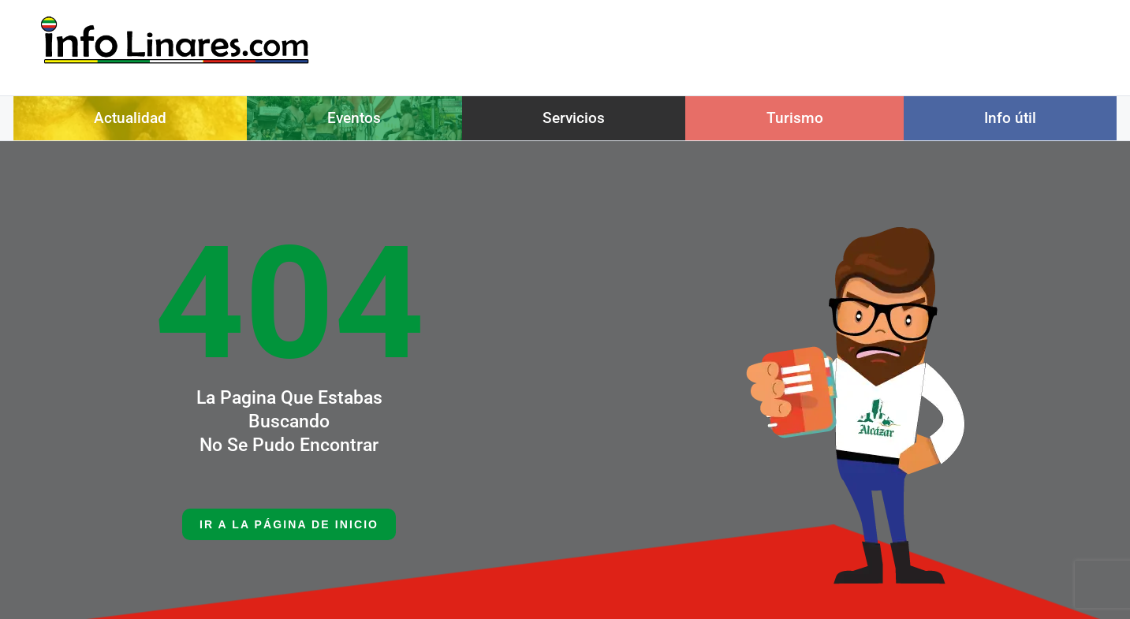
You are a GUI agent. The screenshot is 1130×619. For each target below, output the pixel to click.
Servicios (574, 118)
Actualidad (130, 118)
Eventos (354, 118)
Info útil (1010, 118)
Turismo (794, 118)
